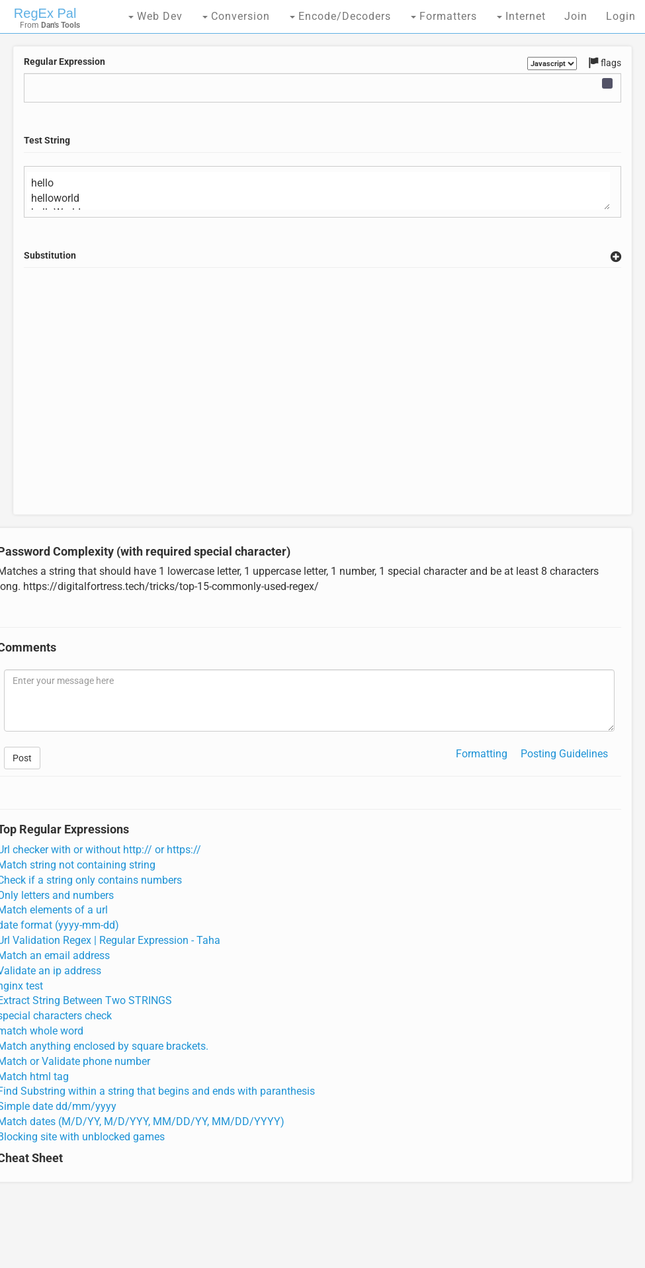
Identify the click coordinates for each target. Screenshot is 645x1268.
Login (621, 16)
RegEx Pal (45, 13)
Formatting (481, 753)
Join (575, 16)
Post (22, 758)
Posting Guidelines (564, 753)
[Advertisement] (322, 406)
